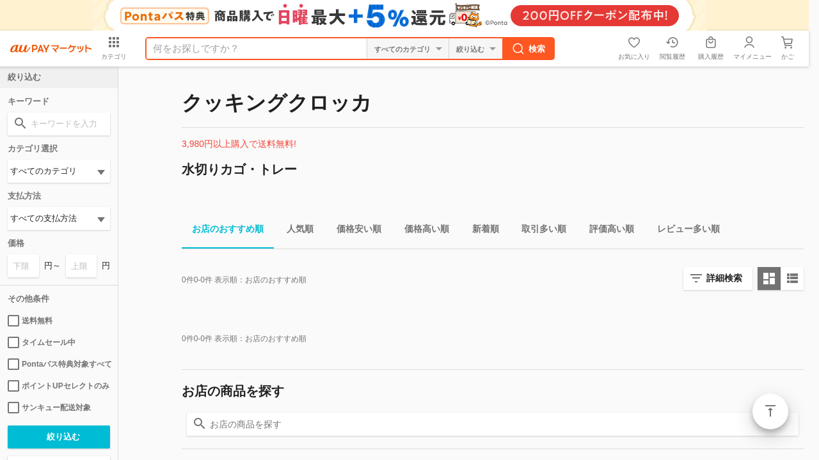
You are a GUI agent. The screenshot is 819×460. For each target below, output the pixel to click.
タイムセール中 (42, 342)
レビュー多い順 (683, 231)
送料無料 (30, 320)
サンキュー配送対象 (49, 407)
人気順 (295, 231)
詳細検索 (724, 278)
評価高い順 (606, 231)
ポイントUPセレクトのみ (58, 386)
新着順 (480, 231)
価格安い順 (353, 231)
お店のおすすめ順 (223, 231)
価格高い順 (421, 231)
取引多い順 (538, 231)
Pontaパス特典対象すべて (59, 364)
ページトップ (770, 411)
